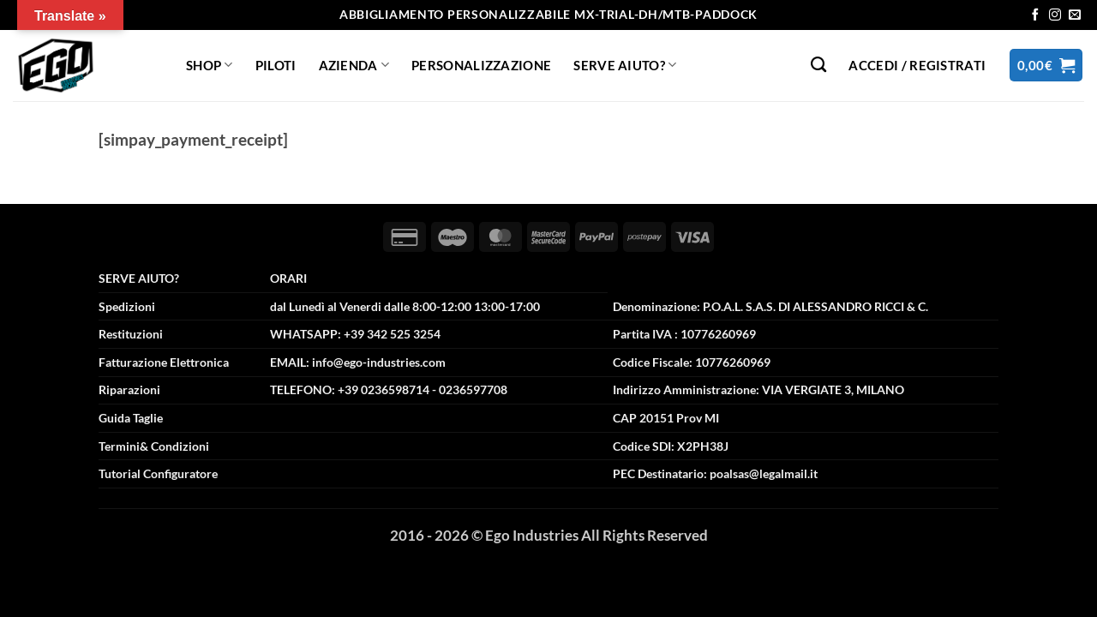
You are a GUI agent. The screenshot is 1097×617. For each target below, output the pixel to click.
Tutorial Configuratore (158, 473)
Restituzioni (131, 333)
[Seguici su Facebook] (1035, 15)
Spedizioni (127, 306)
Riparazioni (129, 389)
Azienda (354, 65)
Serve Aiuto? (624, 65)
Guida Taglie (131, 417)
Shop (209, 65)
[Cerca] (818, 65)
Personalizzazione (481, 65)
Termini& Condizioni (154, 446)
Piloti (276, 65)
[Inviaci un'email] (1075, 15)
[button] (917, 65)
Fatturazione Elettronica (164, 362)
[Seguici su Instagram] (1055, 15)
